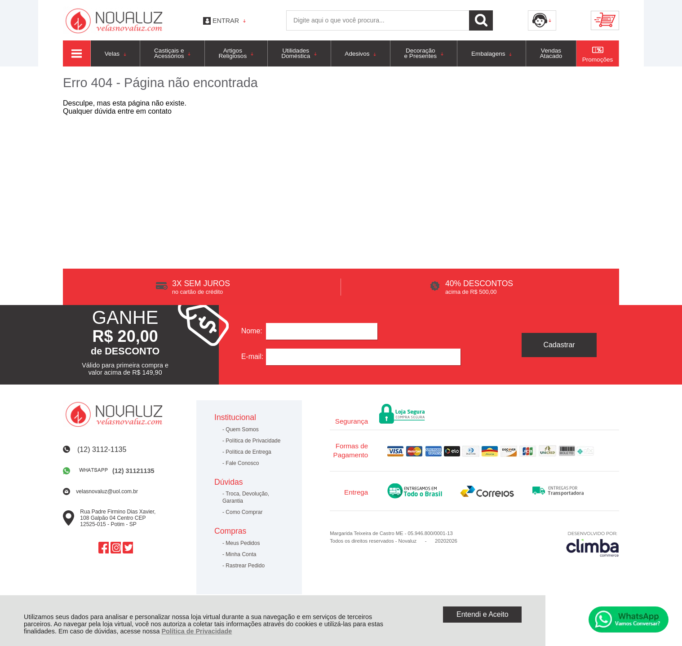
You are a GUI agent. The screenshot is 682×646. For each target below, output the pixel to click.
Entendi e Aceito (482, 614)
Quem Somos (242, 429)
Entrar (226, 20)
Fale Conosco (242, 463)
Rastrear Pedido (245, 565)
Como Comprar (244, 512)
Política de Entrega (248, 452)
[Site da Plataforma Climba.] (592, 544)
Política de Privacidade (196, 631)
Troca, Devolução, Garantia (245, 497)
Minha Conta (241, 554)
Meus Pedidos (243, 543)
